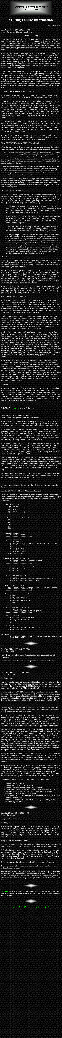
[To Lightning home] (16, 934)
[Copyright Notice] (46, 934)
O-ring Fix (5, 918)
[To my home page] (31, 934)
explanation (15, 408)
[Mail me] (4, 934)
